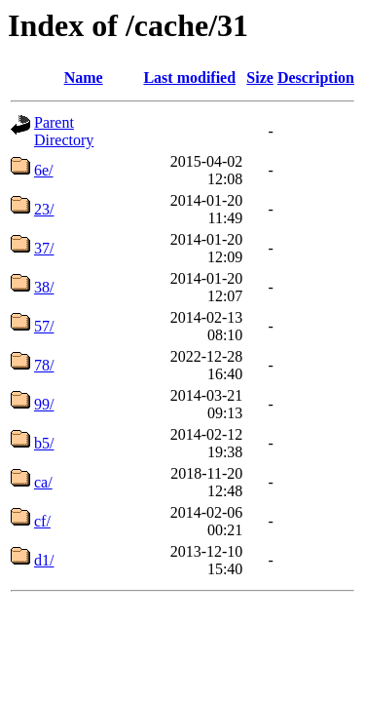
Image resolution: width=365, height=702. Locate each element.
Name (83, 77)
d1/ (44, 560)
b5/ (44, 443)
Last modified (189, 77)
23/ (44, 209)
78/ (44, 365)
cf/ (42, 521)
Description (315, 77)
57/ (44, 326)
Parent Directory (63, 131)
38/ (44, 287)
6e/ (44, 170)
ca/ (43, 482)
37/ (44, 248)
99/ (44, 404)
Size (260, 77)
